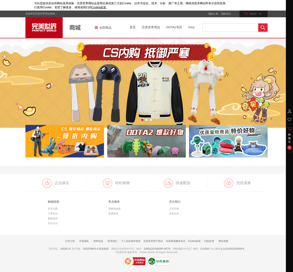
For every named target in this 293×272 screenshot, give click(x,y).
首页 (133, 27)
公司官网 (174, 208)
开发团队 (84, 241)
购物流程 (53, 218)
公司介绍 (70, 241)
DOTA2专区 (174, 27)
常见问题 (53, 208)
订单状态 (53, 213)
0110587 (205, 248)
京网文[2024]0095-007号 (157, 248)
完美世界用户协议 (153, 241)
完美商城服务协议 (175, 241)
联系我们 (112, 241)
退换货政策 (114, 208)
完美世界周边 (151, 27)
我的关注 (226, 14)
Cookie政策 (194, 241)
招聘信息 (98, 241)
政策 (99, 7)
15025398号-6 (90, 248)
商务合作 (174, 213)
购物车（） (253, 13)
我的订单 (213, 14)
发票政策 (113, 213)
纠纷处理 (209, 241)
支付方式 (53, 223)
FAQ (191, 27)
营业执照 (104, 248)
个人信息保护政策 (131, 241)
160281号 (65, 248)
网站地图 (223, 241)
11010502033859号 (233, 248)
